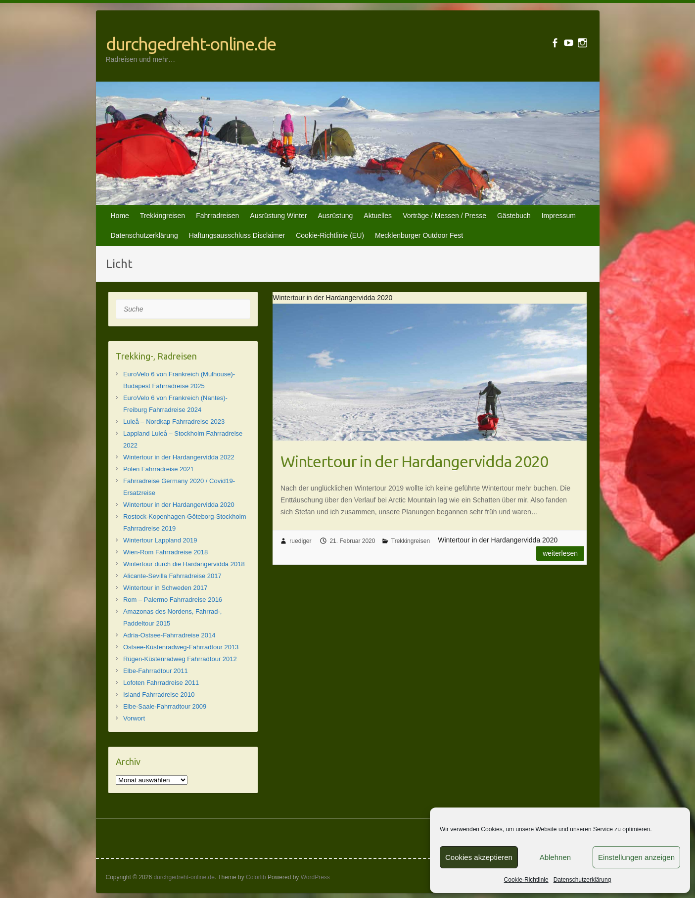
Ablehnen (555, 857)
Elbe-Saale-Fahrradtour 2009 (164, 706)
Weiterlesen (560, 553)
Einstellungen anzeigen (636, 857)
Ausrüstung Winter (278, 216)
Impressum (559, 216)
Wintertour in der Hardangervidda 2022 (178, 457)
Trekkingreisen (162, 216)
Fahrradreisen (217, 216)
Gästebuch (514, 216)
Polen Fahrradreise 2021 (158, 469)
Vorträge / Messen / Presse (444, 216)
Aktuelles (378, 216)
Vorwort (134, 718)
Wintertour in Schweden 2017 (165, 587)
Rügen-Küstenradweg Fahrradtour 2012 (180, 659)
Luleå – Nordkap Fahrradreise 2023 (174, 421)
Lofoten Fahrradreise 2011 (161, 682)
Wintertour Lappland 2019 (160, 540)
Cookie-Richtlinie (526, 879)
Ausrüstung (335, 216)
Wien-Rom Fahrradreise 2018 (165, 552)
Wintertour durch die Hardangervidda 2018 (184, 564)
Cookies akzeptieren (478, 857)
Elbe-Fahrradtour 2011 (155, 670)
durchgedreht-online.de (191, 44)
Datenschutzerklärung (582, 879)
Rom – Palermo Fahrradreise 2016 (172, 599)
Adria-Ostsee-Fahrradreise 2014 (169, 635)
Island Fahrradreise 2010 (159, 694)
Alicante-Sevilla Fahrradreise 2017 (172, 576)
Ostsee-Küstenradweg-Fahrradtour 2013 (180, 647)
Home (120, 216)
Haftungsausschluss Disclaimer (237, 235)
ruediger (300, 541)
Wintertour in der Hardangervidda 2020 (414, 461)
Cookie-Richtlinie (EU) (330, 235)
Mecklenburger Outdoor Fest (419, 235)
